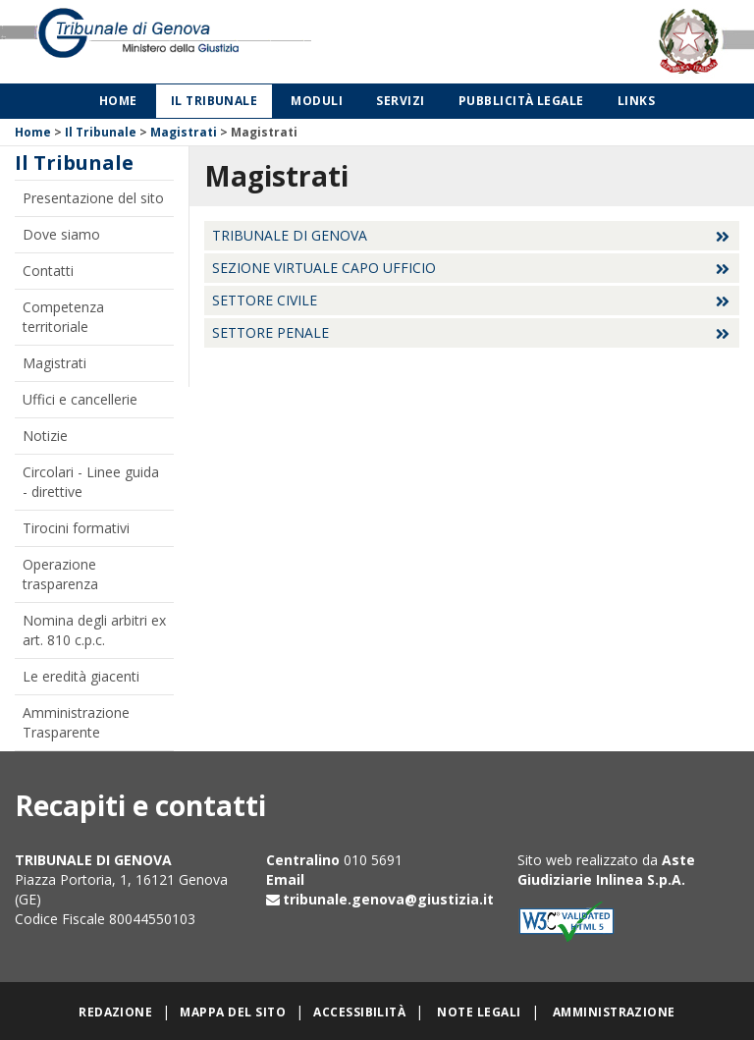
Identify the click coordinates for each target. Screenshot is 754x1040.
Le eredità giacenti (81, 676)
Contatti (48, 270)
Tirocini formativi (76, 528)
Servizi (400, 100)
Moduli (317, 100)
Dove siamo (61, 234)
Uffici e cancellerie (80, 399)
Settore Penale (270, 332)
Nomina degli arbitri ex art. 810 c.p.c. (94, 630)
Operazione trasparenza (60, 574)
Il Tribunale (214, 100)
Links (636, 100)
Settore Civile (264, 300)
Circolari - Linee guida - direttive (91, 482)
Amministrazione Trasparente (76, 722)
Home (118, 100)
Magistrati (183, 132)
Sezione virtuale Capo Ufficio (324, 267)
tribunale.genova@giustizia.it (388, 899)
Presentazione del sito (93, 198)
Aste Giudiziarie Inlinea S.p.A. (606, 869)
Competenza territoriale (63, 317)
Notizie (45, 435)
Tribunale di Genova (289, 235)
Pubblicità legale (521, 100)
